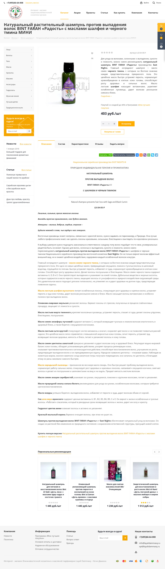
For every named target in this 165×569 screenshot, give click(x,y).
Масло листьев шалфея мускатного (56, 290)
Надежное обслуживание (47, 545)
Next (159, 452)
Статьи (70, 536)
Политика (8, 539)
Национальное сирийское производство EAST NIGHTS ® (99, 162)
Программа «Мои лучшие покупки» (47, 537)
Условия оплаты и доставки (48, 541)
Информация (42, 531)
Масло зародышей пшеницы (53, 365)
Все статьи (26, 170)
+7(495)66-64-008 (147, 537)
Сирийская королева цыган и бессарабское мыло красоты (18, 188)
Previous (155, 452)
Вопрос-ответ (73, 539)
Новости (8, 536)
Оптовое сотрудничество (47, 549)
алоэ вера (47, 399)
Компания (9, 531)
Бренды (70, 543)
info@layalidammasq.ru (149, 543)
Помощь (71, 531)
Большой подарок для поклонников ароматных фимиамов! (17, 155)
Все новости (25, 144)
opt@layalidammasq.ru (149, 546)
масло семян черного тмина (83, 262)
